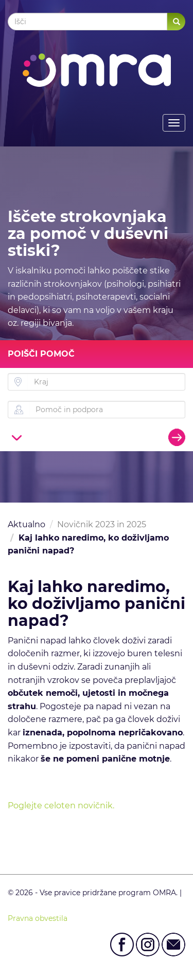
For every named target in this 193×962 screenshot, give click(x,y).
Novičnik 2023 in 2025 (101, 524)
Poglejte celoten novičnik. (61, 805)
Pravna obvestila (37, 918)
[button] (17, 437)
